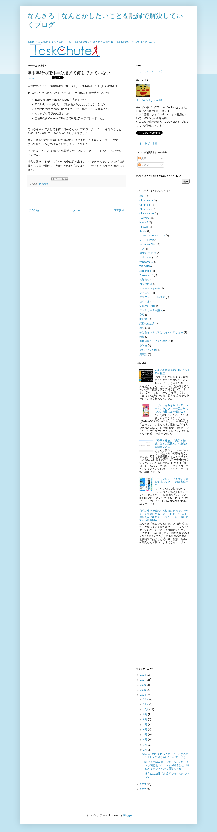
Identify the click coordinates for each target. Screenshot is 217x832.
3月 (145, 744)
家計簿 (143, 319)
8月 (145, 719)
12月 (146, 699)
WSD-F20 (145, 266)
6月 (145, 729)
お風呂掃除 (145, 283)
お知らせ (144, 279)
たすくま (144, 301)
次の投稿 (34, 210)
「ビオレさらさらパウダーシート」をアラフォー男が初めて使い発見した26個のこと (171, 408)
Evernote (144, 217)
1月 (145, 749)
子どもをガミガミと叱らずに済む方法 (161, 332)
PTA (141, 248)
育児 (141, 314)
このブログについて (151, 71)
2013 (143, 784)
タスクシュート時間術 (152, 297)
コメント (145, 164)
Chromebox (146, 209)
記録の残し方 (147, 323)
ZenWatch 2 (146, 275)
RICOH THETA (148, 253)
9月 (145, 714)
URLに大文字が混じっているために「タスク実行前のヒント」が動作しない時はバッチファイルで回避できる (165, 765)
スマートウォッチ (149, 288)
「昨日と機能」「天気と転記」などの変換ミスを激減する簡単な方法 (171, 443)
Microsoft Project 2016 (152, 235)
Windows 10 (146, 261)
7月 (145, 724)
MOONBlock (146, 239)
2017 (143, 679)
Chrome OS (146, 200)
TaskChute (43, 184)
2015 (143, 689)
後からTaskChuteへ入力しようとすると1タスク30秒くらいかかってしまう (165, 756)
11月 (146, 704)
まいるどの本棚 (148, 143)
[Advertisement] (76, 197)
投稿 (142, 158)
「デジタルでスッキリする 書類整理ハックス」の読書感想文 (172, 482)
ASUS (142, 196)
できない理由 (147, 305)
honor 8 (143, 222)
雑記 (141, 327)
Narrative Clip (147, 244)
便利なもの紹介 (148, 349)
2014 (143, 694)
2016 (143, 684)
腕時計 (143, 354)
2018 (143, 674)
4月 (145, 739)
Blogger (127, 815)
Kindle (143, 231)
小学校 (143, 345)
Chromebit (145, 204)
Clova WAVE (146, 213)
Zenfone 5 (145, 270)
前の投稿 (119, 210)
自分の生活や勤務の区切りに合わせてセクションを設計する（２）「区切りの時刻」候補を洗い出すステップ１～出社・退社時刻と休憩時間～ (163, 515)
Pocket (31, 78)
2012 (143, 789)
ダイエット (145, 292)
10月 (146, 709)
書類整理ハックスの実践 (153, 341)
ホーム (76, 210)
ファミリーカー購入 (151, 310)
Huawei (143, 226)
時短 (141, 336)
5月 (145, 734)
